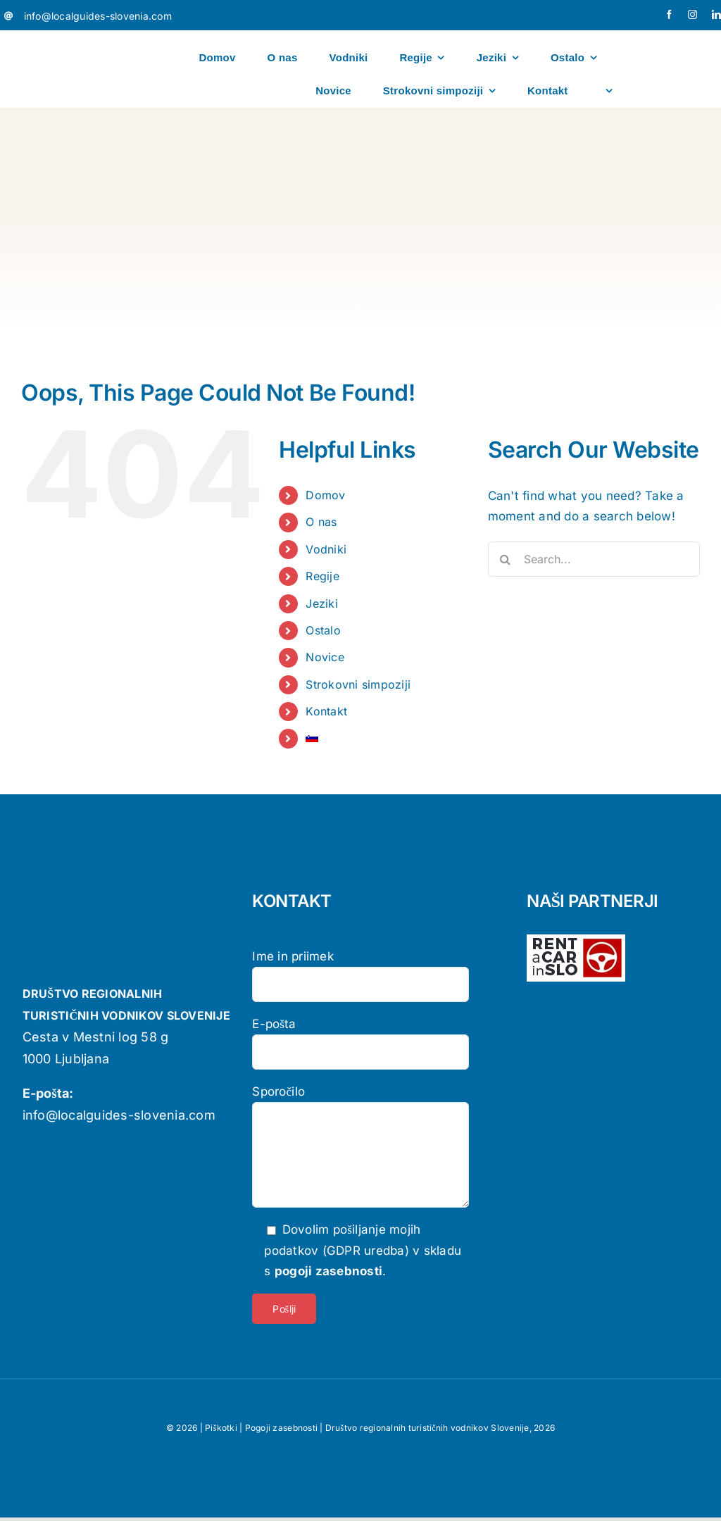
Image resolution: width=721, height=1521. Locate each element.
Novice (325, 657)
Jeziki (322, 603)
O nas (321, 522)
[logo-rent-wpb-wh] (576, 940)
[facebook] (669, 14)
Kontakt (326, 711)
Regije (322, 576)
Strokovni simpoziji (358, 684)
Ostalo (323, 630)
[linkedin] (716, 14)
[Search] (505, 559)
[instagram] (692, 14)
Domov (325, 495)
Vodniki (326, 549)
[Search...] (594, 559)
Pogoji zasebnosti (281, 1427)
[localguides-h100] (64, 39)
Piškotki (221, 1427)
